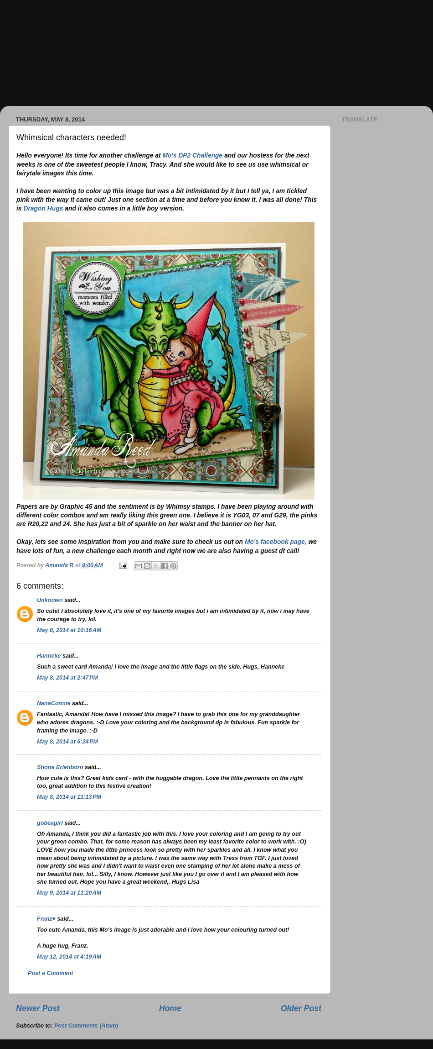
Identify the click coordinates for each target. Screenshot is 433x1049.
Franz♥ (46, 919)
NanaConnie (53, 703)
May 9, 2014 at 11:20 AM (69, 893)
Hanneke (49, 656)
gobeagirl (50, 823)
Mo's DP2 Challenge (192, 155)
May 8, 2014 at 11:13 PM (69, 797)
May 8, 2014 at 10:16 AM (69, 630)
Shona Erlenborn (60, 767)
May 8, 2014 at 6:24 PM (67, 741)
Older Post (301, 1008)
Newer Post (38, 1008)
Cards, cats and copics (189, 55)
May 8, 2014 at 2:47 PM (67, 678)
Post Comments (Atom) (86, 1026)
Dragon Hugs (43, 208)
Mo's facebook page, (276, 541)
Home (170, 1008)
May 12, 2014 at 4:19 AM (69, 957)
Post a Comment (50, 973)
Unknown (50, 600)
